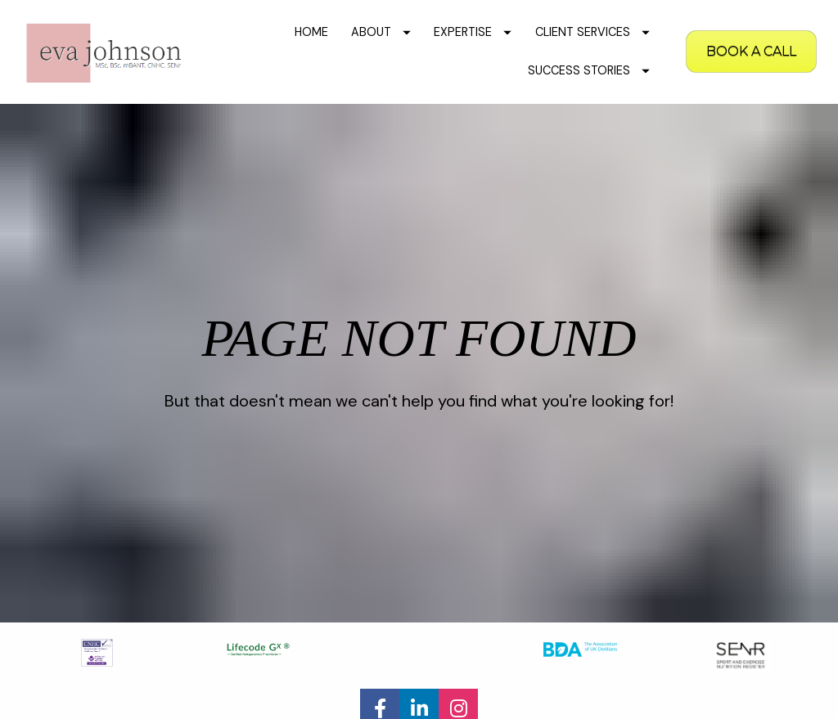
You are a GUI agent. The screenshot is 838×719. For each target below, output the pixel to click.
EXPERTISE (472, 32)
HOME (311, 32)
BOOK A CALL (751, 51)
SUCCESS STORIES (589, 70)
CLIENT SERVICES (592, 32)
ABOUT (381, 32)
